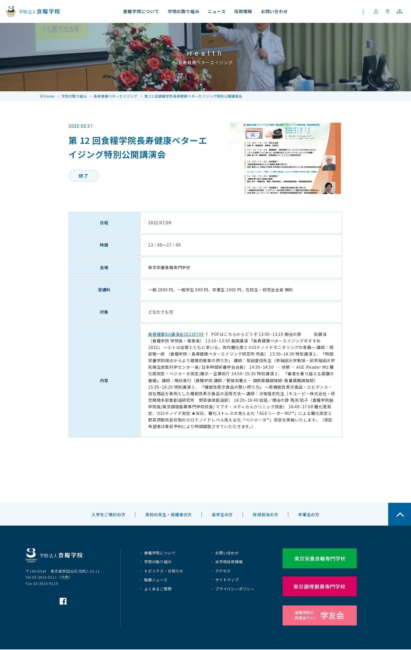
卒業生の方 (308, 514)
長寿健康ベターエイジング (116, 96)
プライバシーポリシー (235, 589)
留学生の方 (222, 514)
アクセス (223, 571)
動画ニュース (156, 579)
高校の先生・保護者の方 (168, 514)
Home (49, 96)
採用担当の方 (265, 514)
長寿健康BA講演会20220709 (176, 334)
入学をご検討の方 (108, 514)
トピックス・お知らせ (164, 571)
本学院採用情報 (229, 561)
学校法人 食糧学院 (33, 11)
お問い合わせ (227, 553)
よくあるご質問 (158, 589)
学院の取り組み (74, 96)
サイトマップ (227, 579)
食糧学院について (160, 553)
